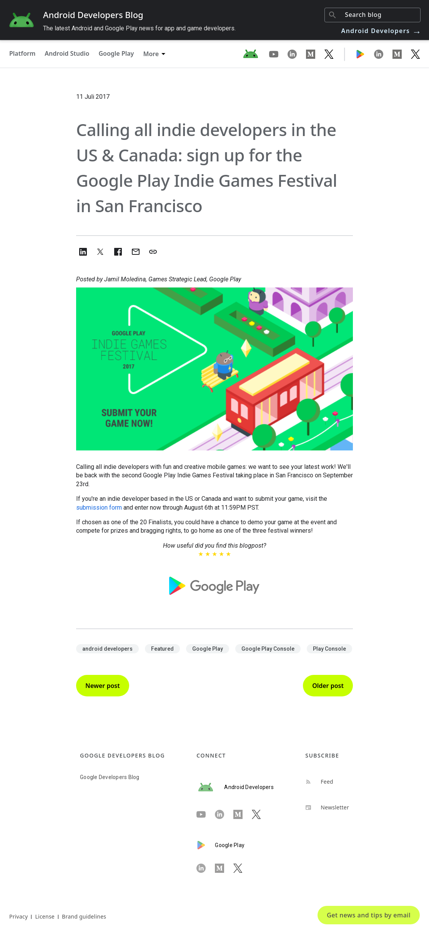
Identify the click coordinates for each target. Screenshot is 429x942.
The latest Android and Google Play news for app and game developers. (139, 28)
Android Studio (67, 53)
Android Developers (381, 31)
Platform (22, 53)
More (151, 54)
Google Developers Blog (110, 777)
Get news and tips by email (369, 915)
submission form (99, 507)
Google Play (116, 53)
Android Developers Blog (93, 14)
